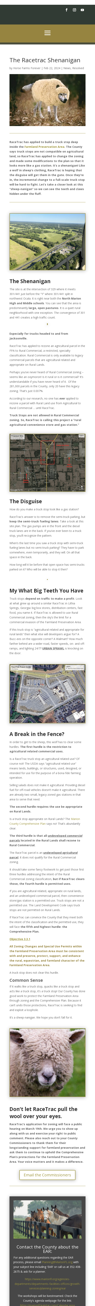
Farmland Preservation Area (44, 147)
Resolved (78, 68)
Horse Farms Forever (26, 68)
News (67, 68)
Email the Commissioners (47, 1175)
